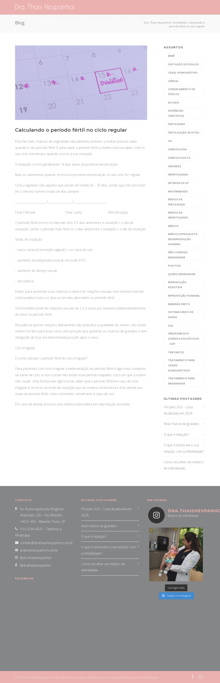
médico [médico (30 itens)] (173, 226)
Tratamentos (71, 18)
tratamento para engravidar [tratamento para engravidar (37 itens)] (181, 380)
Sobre (47, 18)
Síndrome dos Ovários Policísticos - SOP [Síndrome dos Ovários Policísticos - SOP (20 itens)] (183, 338)
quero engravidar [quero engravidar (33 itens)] (181, 274)
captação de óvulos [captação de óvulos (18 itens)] (183, 64)
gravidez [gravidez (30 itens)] (174, 166)
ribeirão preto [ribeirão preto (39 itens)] (179, 304)
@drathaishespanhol (35, 565)
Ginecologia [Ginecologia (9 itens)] (177, 149)
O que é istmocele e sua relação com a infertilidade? (184, 448)
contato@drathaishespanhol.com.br (46, 543)
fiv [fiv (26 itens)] (170, 141)
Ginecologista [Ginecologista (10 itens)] (179, 158)
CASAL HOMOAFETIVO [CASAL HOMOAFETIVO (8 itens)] (183, 72)
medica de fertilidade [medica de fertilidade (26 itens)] (176, 201)
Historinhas (167, 18)
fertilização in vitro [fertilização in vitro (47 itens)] (183, 132)
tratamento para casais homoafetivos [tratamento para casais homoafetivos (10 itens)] (181, 365)
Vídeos (143, 18)
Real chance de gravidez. (182, 424)
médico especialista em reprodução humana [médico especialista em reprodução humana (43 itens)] (183, 239)
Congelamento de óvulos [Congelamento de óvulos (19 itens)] (181, 91)
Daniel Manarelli (148, 677)
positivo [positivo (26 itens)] (174, 265)
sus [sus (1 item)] (170, 325)
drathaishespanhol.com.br (39, 550)
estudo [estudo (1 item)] (173, 102)
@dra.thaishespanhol (35, 557)
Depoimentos (102, 18)
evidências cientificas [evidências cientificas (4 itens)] (176, 113)
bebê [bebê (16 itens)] (171, 56)
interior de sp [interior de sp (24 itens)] (178, 183)
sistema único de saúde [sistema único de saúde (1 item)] (180, 314)
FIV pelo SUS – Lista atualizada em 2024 (178, 410)
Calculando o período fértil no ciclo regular (71, 130)
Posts (126, 18)
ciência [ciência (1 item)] (173, 81)
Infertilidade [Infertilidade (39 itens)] (178, 174)
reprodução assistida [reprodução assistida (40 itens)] (177, 284)
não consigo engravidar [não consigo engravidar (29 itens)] (178, 254)
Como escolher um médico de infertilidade (183, 465)
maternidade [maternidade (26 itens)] (178, 191)
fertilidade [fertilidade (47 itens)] (176, 124)
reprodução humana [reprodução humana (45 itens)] (184, 295)
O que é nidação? (176, 434)
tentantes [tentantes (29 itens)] (176, 352)
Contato (193, 18)
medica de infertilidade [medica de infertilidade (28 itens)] (178, 215)
